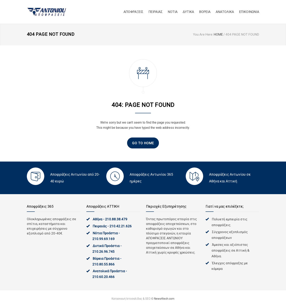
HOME (218, 34)
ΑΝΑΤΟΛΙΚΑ (225, 12)
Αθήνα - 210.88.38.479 (110, 219)
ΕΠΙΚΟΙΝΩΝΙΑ (249, 12)
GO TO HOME (143, 143)
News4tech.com (164, 298)
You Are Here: (203, 34)
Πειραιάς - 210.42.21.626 (112, 226)
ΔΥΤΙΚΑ (188, 12)
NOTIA (173, 12)
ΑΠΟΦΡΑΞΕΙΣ (133, 12)
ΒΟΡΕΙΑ (205, 12)
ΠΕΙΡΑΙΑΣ (156, 12)
